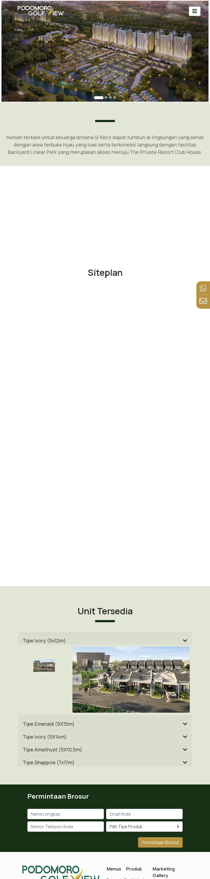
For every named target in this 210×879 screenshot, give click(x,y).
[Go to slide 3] (110, 93)
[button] (81, 680)
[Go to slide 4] (113, 93)
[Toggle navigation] (195, 11)
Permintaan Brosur (160, 842)
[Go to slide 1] (99, 93)
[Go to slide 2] (106, 93)
